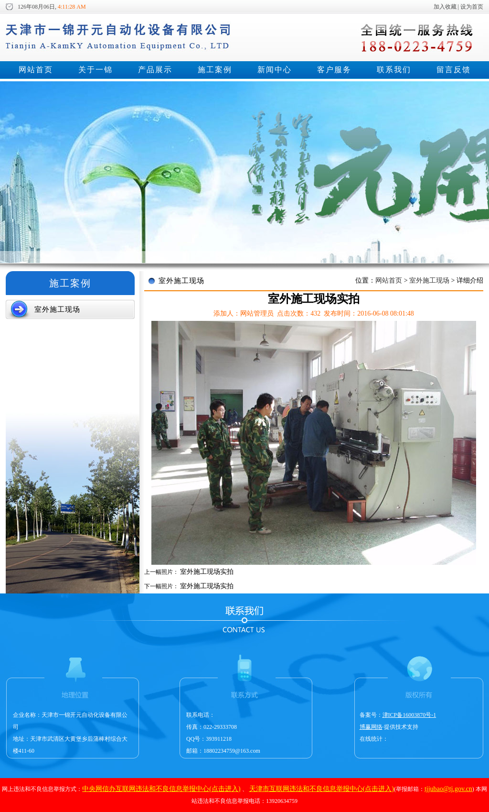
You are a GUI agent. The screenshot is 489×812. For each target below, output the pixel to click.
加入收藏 (445, 6)
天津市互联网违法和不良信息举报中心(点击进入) (321, 788)
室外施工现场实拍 (207, 571)
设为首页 (471, 6)
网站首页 (389, 280)
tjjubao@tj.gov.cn (448, 788)
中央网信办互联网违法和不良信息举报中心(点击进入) (161, 788)
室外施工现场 (429, 280)
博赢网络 (371, 727)
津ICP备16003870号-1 (409, 715)
